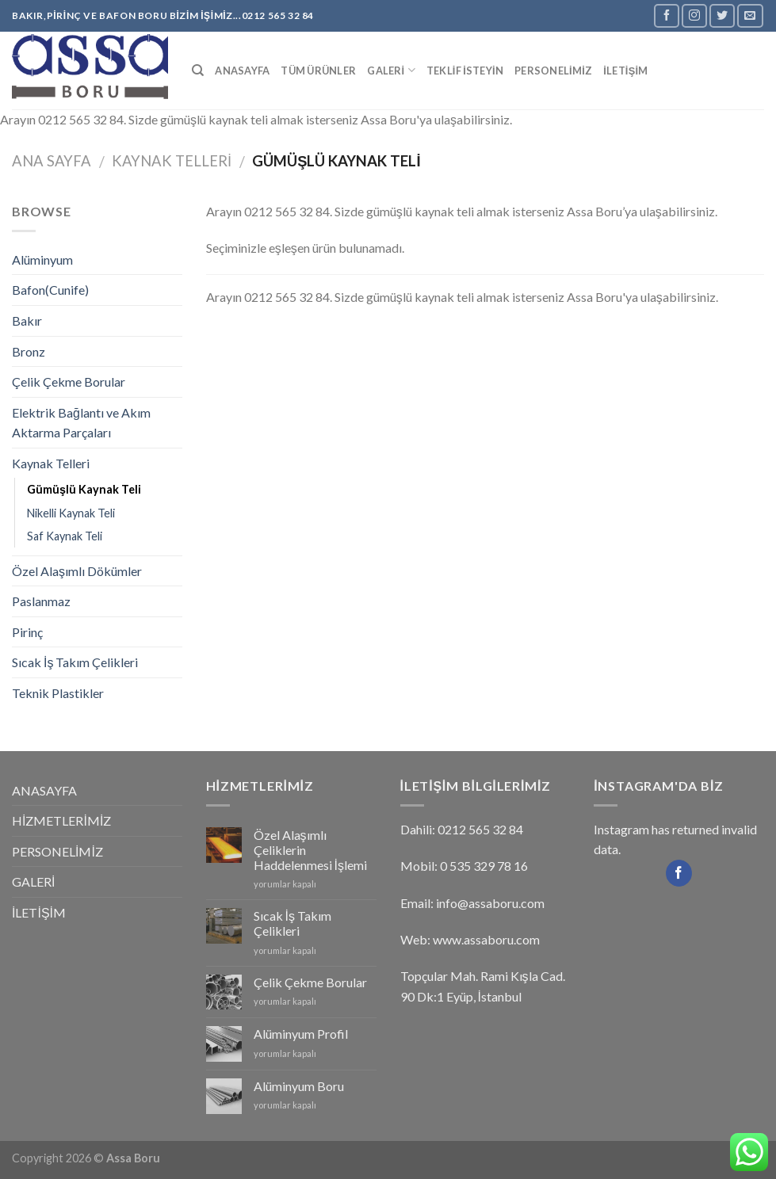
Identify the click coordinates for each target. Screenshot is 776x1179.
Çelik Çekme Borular (68, 381)
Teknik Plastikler (58, 692)
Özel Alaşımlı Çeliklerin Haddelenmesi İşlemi (310, 849)
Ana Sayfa (51, 161)
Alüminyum (42, 259)
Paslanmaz (41, 601)
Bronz (28, 351)
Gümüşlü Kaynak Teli (84, 489)
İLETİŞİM (625, 70)
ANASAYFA (242, 70)
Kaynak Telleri (171, 161)
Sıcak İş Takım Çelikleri (75, 662)
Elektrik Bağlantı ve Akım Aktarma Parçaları (81, 423)
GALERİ (391, 70)
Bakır (27, 320)
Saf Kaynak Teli (64, 536)
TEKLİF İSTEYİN (464, 70)
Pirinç (27, 631)
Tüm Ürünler (318, 70)
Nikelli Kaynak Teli (71, 513)
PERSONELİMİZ (553, 70)
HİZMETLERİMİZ (61, 820)
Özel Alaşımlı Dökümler (77, 570)
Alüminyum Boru (299, 1085)
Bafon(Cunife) (50, 289)
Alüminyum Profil (301, 1033)
